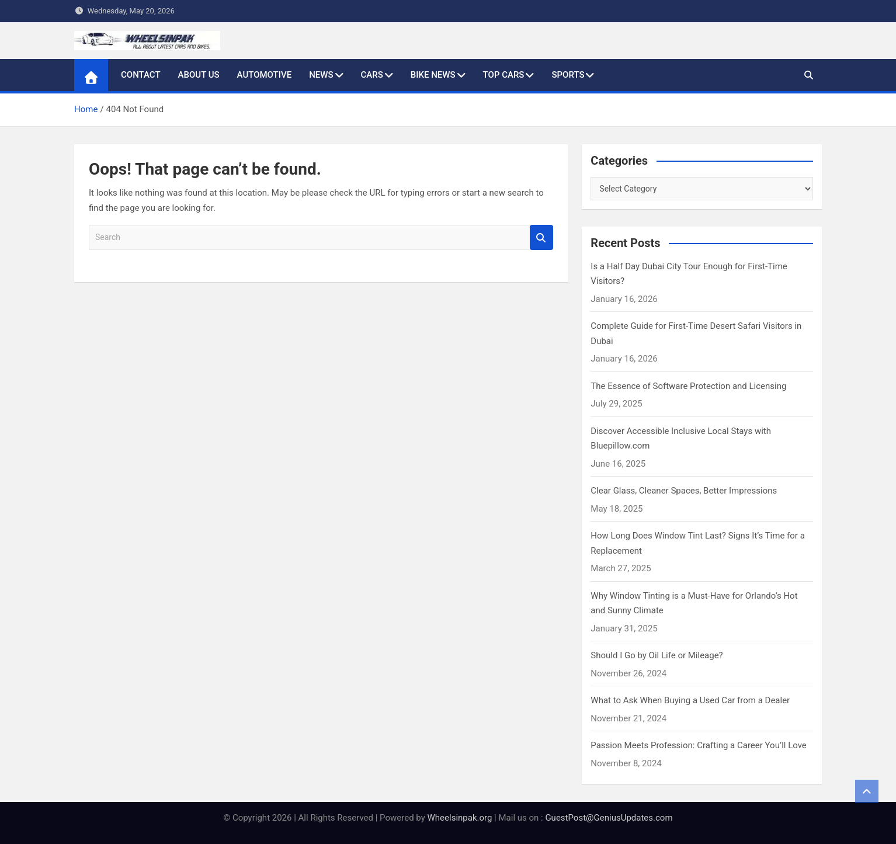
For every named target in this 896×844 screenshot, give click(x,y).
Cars (372, 75)
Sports (567, 75)
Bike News (433, 75)
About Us (199, 75)
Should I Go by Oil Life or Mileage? (657, 655)
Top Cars (504, 75)
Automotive (264, 75)
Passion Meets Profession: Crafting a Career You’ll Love (699, 745)
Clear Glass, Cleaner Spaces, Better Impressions (684, 490)
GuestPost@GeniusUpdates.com (608, 817)
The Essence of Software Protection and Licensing (688, 386)
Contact (141, 75)
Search (541, 237)
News (321, 75)
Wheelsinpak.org (460, 817)
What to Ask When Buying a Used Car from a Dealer (690, 700)
